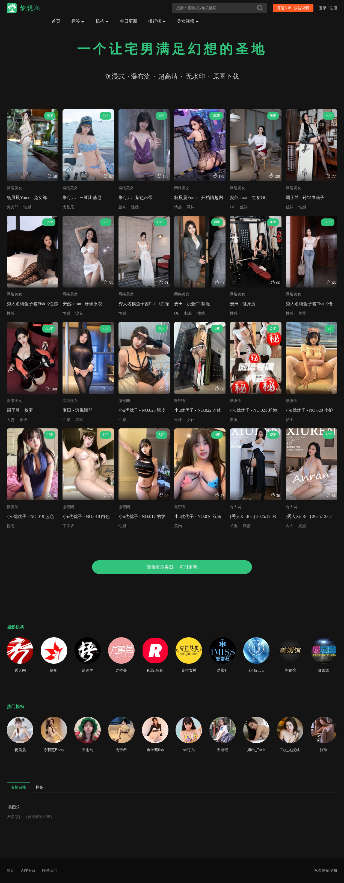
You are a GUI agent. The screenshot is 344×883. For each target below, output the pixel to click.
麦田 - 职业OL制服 (192, 303)
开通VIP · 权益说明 (293, 8)
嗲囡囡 (324, 670)
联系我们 (49, 871)
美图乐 (14, 807)
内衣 (289, 526)
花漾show (256, 670)
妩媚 (302, 526)
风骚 (246, 526)
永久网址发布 (325, 871)
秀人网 (235, 507)
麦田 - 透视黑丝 (77, 410)
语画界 (87, 670)
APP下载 (28, 871)
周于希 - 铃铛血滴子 (305, 197)
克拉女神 (189, 670)
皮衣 (23, 420)
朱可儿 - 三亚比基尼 (82, 197)
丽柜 (54, 670)
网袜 (190, 207)
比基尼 (68, 207)
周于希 (121, 750)
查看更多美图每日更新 (172, 567)
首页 (56, 21)
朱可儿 (189, 750)
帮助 (10, 871)
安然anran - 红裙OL (248, 197)
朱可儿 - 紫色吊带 (135, 197)
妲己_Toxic (256, 750)
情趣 (178, 207)
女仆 (190, 420)
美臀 (302, 313)
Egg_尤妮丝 (290, 750)
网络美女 (14, 188)
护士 (289, 420)
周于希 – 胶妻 (20, 410)
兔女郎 (12, 207)
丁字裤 (68, 526)
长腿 (234, 526)
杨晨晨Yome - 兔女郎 (27, 197)
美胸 (234, 420)
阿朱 (324, 750)
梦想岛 (30, 8)
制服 (188, 313)
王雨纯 (87, 750)
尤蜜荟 (121, 670)
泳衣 (79, 313)
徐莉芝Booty (53, 750)
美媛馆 (290, 670)
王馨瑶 (222, 750)
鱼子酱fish (155, 750)
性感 (27, 207)
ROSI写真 (155, 670)
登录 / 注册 (328, 8)
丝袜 (122, 207)
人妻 (10, 420)
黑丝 (79, 420)
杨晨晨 (20, 750)
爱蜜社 (222, 670)
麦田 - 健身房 (242, 303)
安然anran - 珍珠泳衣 (82, 303)
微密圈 (124, 401)
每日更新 (128, 21)
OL (232, 207)
